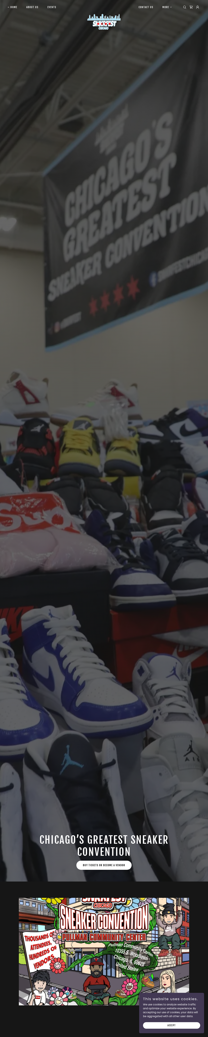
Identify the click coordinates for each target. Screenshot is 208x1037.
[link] (104, 6)
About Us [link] (32, 7)
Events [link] (51, 7)
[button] (166, 7)
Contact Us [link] (146, 7)
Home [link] (13, 7)
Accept (172, 1025)
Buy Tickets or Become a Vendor (104, 865)
